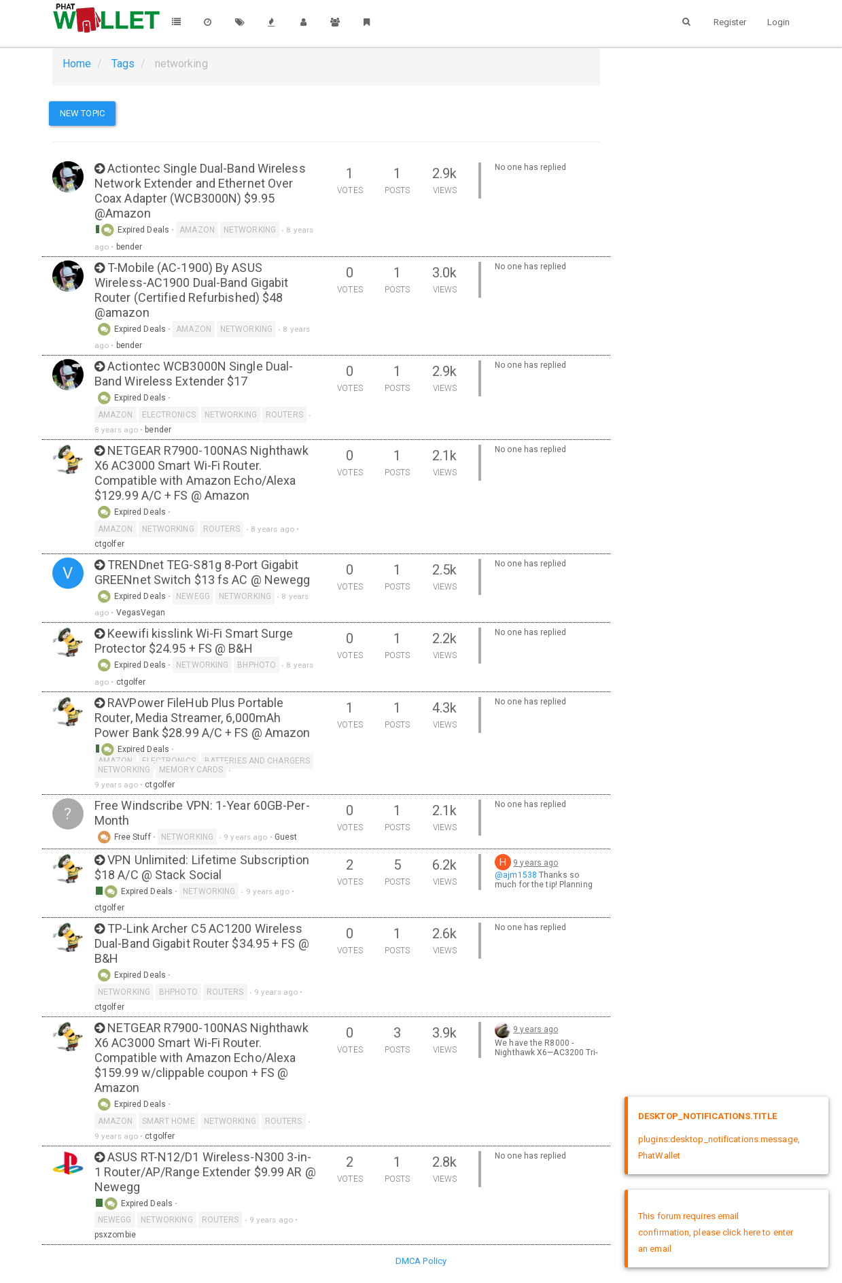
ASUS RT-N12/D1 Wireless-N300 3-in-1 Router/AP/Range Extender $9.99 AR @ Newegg (205, 1172)
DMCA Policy (421, 1261)
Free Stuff (124, 837)
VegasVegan (141, 612)
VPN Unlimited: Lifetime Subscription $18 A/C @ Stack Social (201, 867)
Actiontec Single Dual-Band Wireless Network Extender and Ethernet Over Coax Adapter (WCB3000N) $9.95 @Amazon (200, 190)
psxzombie (115, 1234)
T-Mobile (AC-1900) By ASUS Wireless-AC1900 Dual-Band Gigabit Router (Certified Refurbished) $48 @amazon (191, 290)
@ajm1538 (516, 875)
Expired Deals (135, 230)
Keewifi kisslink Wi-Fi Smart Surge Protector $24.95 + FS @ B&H (194, 640)
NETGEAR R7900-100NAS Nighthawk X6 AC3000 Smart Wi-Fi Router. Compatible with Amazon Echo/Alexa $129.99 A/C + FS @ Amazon (201, 472)
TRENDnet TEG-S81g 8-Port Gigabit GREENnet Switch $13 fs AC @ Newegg (202, 572)
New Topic (82, 113)
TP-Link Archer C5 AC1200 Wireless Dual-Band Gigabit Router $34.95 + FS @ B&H (201, 943)
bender (129, 247)
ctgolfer (109, 544)
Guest (286, 837)
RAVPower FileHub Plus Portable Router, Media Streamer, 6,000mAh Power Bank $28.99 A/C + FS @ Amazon (202, 718)
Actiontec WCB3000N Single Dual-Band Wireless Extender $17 (193, 373)
